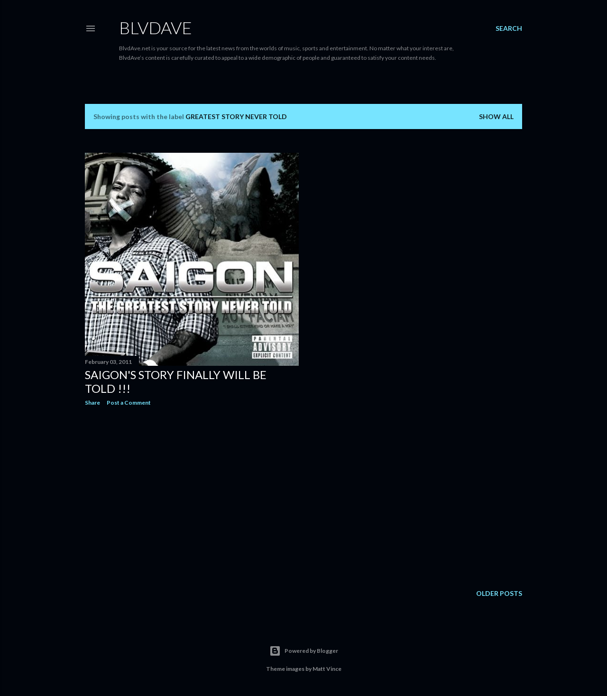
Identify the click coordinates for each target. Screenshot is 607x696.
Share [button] (92, 402)
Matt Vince (327, 668)
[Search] (509, 28)
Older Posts (499, 593)
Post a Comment (129, 402)
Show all (496, 116)
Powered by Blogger (303, 651)
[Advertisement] (192, 496)
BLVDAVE (155, 27)
